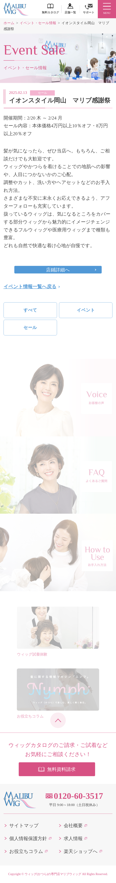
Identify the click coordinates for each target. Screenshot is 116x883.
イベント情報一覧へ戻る (30, 286)
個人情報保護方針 (28, 838)
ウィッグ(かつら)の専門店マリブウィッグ (53, 874)
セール (30, 327)
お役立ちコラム (26, 851)
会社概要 (73, 825)
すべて (30, 310)
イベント (86, 310)
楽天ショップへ (81, 851)
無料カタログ (50, 8)
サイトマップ (24, 825)
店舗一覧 (70, 8)
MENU (107, 9)
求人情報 (73, 838)
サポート (88, 9)
